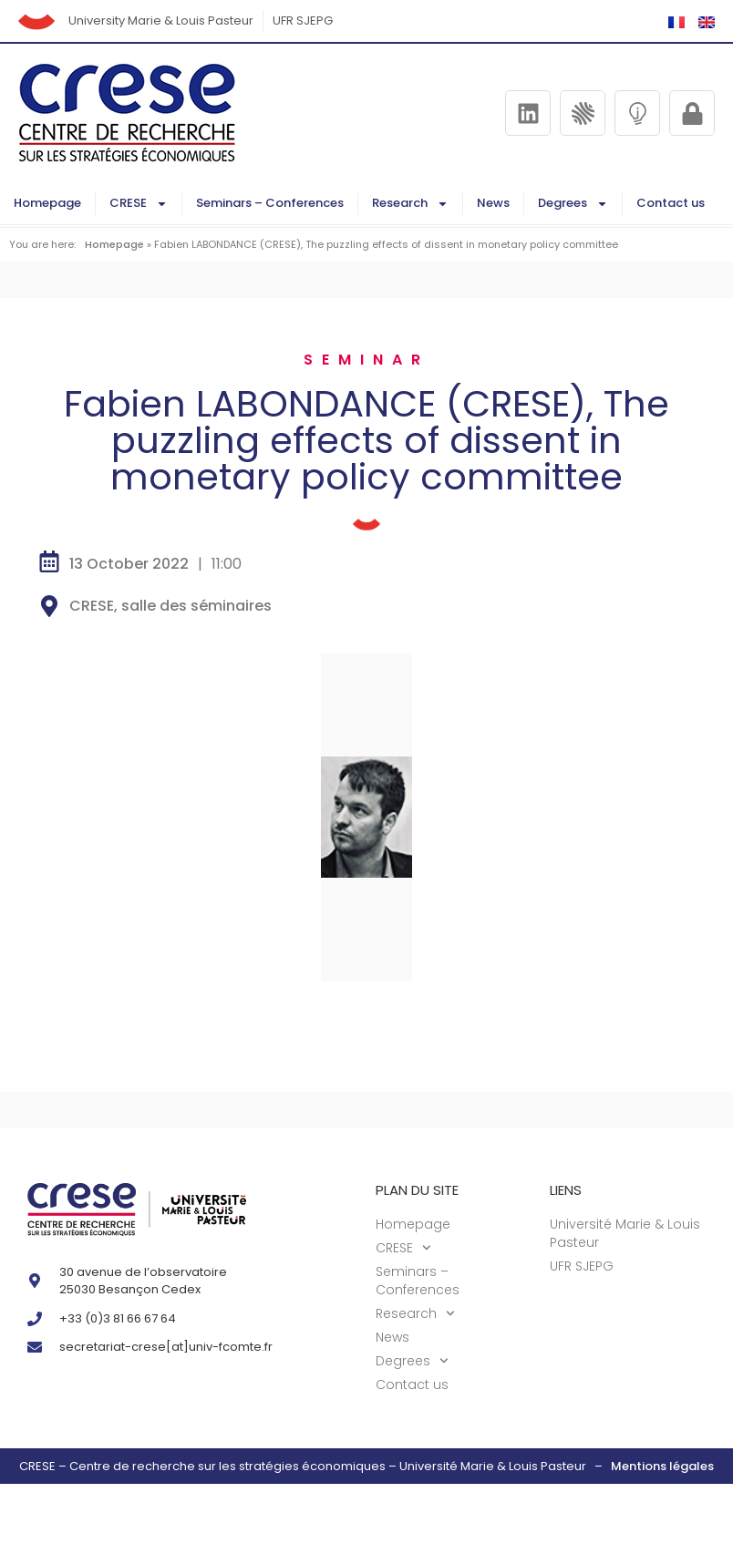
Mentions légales (662, 1466)
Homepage (47, 202)
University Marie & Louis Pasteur (160, 20)
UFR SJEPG (303, 20)
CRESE (138, 204)
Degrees (573, 204)
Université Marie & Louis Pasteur (625, 1233)
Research (410, 204)
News (493, 202)
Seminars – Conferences (270, 202)
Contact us (670, 202)
